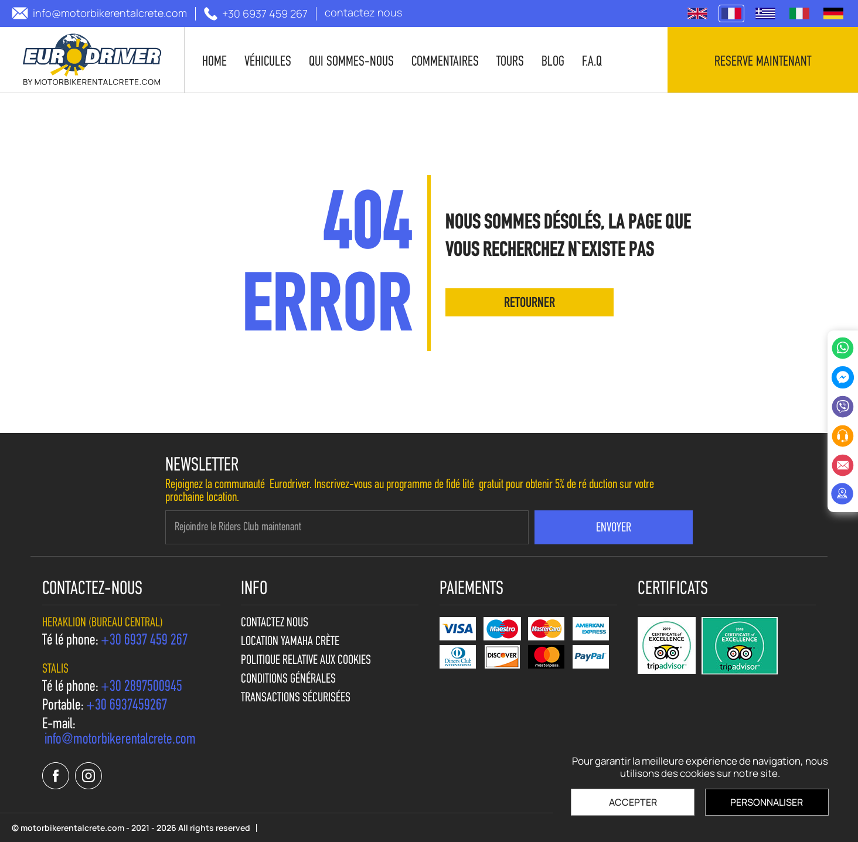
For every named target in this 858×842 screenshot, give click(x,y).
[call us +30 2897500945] (141, 687)
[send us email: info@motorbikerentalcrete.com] (99, 13)
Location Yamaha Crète (290, 642)
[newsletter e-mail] (347, 527)
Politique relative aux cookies (306, 660)
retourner (529, 303)
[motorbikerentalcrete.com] (92, 60)
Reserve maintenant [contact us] (762, 62)
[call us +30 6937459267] (126, 706)
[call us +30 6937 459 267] (256, 14)
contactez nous (274, 623)
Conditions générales (288, 679)
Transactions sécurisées (295, 698)
